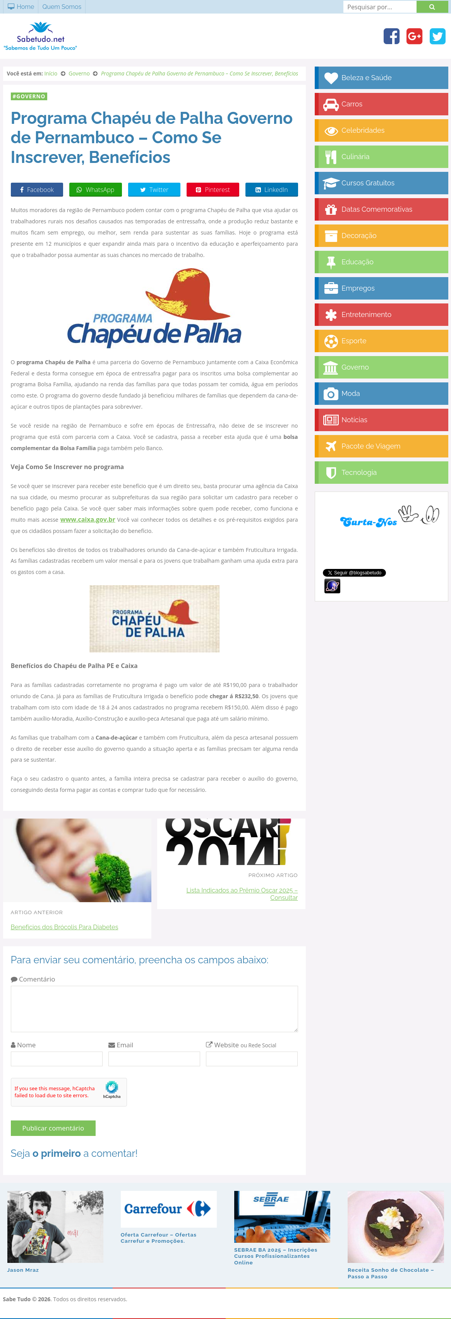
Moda (341, 394)
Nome (23, 1044)
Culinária (346, 157)
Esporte (344, 341)
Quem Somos (61, 6)
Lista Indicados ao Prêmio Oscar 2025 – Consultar (242, 894)
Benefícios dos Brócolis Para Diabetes (64, 927)
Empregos (348, 289)
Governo (30, 96)
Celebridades (353, 131)
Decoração (349, 236)
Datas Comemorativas (367, 210)
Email (121, 1044)
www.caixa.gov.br (87, 519)
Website (241, 1044)
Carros (342, 104)
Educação (348, 262)
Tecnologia (349, 473)
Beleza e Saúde (357, 78)
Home (20, 6)
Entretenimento (357, 315)
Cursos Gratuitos (358, 183)
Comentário (33, 979)
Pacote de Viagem (361, 447)
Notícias (344, 420)
